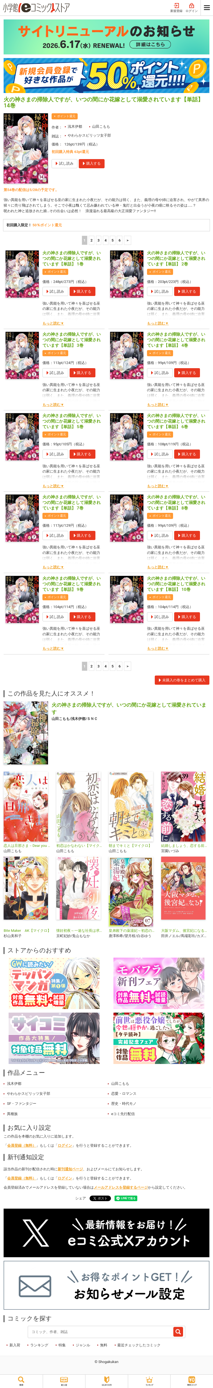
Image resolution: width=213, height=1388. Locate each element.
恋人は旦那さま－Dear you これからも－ (28, 846)
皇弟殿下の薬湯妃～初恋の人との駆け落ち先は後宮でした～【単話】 (133, 930)
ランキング (39, 1345)
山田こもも (101, 126)
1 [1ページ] (84, 240)
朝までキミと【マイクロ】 (130, 846)
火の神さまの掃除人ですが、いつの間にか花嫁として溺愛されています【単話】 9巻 (71, 584)
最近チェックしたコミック (139, 1345)
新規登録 (176, 8)
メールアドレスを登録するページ (121, 1187)
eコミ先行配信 (123, 1114)
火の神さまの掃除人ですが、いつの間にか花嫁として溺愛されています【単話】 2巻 (176, 258)
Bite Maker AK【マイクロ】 (27, 930)
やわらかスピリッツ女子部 (89, 135)
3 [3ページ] (99, 240)
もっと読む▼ (53, 323)
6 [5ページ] (120, 240)
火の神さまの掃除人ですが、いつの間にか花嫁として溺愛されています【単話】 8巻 (176, 503)
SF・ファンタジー (21, 1104)
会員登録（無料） (21, 1146)
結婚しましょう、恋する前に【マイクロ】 (185, 846)
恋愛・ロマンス (123, 1093)
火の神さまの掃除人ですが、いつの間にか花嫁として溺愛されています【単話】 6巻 (176, 421)
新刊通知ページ (70, 1169)
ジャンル (83, 1345)
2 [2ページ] (91, 240)
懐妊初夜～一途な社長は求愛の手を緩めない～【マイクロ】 (80, 930)
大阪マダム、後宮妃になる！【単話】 (185, 930)
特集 (62, 1345)
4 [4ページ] (106, 240)
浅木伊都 (75, 126)
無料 (103, 1345)
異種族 (12, 1114)
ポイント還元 (66, 116)
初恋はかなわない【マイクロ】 (80, 846)
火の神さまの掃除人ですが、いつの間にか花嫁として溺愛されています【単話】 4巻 (176, 340)
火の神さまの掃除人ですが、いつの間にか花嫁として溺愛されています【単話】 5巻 (71, 421)
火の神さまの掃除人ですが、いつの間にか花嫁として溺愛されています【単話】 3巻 (71, 340)
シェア (80, 1198)
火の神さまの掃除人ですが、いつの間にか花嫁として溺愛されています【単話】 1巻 (71, 258)
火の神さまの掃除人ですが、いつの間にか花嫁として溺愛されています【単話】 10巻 (176, 584)
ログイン (192, 8)
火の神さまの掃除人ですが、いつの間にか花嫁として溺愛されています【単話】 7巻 (71, 503)
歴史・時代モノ (123, 1104)
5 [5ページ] (112, 240)
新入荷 (14, 1345)
